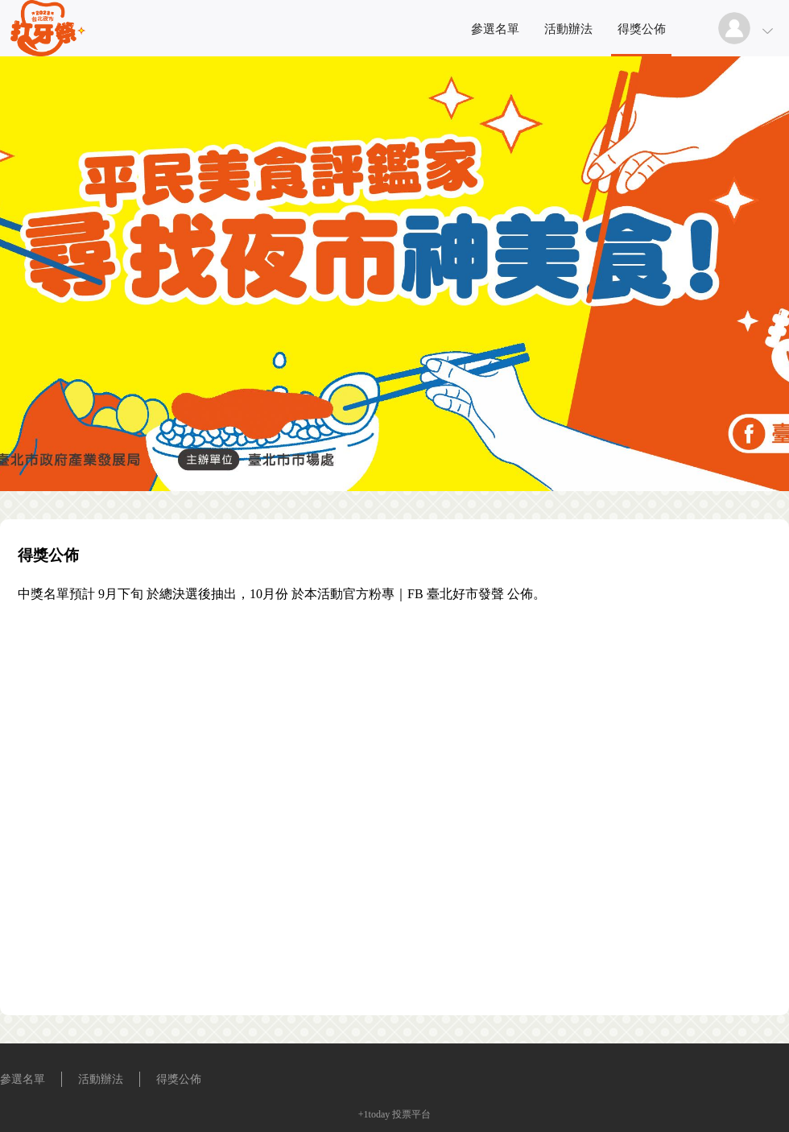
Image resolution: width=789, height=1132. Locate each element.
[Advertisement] (189, 805)
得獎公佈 (642, 29)
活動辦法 (568, 29)
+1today (374, 1114)
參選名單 (495, 29)
